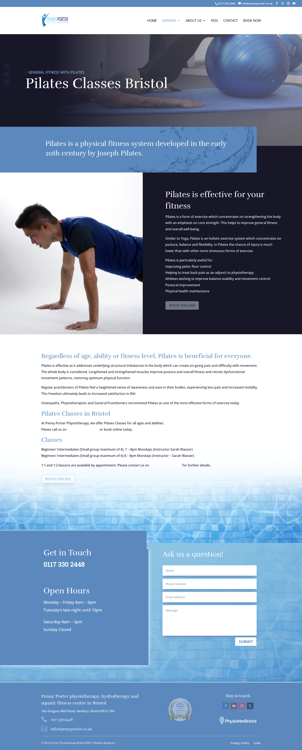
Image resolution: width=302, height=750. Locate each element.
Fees (214, 21)
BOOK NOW (252, 21)
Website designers (104, 743)
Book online (182, 305)
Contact (230, 21)
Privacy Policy (240, 743)
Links (257, 743)
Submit (246, 641)
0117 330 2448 (83, 429)
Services (169, 21)
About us (194, 21)
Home (152, 21)
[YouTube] (294, 3)
